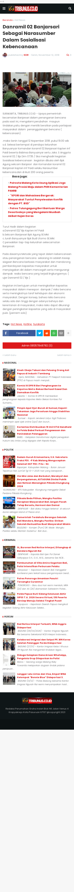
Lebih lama (63, 355)
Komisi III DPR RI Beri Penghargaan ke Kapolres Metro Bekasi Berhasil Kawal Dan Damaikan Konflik (42, 389)
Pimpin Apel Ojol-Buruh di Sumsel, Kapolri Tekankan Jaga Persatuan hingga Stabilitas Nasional (43, 411)
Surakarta (39, 324)
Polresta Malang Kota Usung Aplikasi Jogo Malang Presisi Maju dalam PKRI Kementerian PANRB (38, 186)
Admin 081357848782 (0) (37, 345)
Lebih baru (10, 355)
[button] (4, 8)
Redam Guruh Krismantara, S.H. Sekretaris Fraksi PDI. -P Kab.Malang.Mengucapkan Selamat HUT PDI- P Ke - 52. (42, 460)
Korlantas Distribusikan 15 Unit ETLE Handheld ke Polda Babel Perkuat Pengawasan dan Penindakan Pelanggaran (44, 430)
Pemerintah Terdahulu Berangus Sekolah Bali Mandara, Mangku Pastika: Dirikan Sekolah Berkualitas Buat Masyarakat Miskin (44, 521)
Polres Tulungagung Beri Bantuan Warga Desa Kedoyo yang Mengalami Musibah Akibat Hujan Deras (36, 212)
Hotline (27, 324)
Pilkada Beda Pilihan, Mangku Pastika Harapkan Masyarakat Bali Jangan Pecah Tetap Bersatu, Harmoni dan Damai (41, 502)
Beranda (8, 20)
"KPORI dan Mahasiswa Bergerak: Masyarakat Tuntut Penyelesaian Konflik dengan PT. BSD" (35, 199)
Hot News (20, 20)
